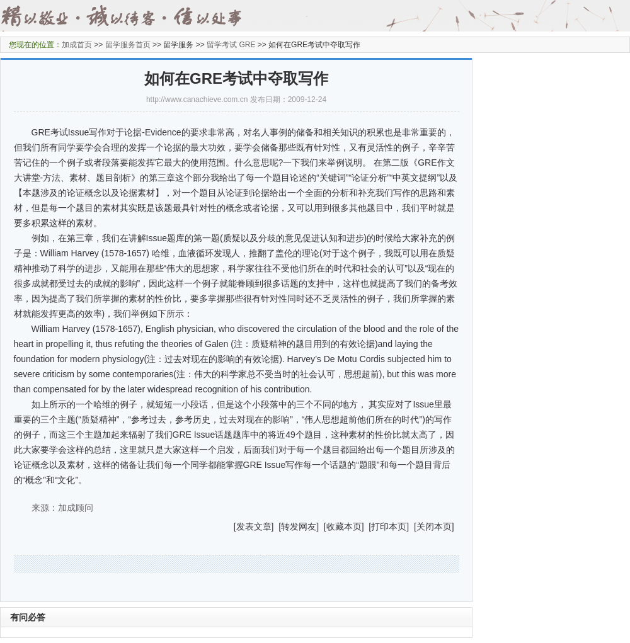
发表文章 (254, 526)
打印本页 (388, 526)
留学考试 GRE (231, 44)
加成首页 (77, 44)
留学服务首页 (128, 44)
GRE (41, 132)
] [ (277, 526)
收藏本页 (344, 526)
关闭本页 (434, 526)
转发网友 (298, 526)
